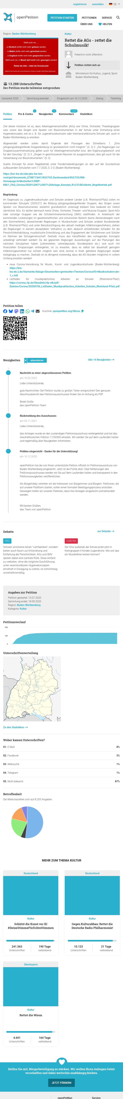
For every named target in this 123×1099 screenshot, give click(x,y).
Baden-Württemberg (24, 33)
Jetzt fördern (61, 1082)
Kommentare (66, 112)
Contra (71, 540)
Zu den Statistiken (14, 727)
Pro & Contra (25, 112)
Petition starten (62, 17)
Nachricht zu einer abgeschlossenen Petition (45, 372)
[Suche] (118, 17)
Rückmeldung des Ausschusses (38, 415)
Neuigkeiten (46, 112)
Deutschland (31, 873)
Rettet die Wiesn (31, 1015)
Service (107, 17)
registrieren (80, 4)
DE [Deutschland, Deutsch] (113, 4)
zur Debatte (104, 531)
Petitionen (89, 17)
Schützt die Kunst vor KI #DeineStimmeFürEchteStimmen (31, 926)
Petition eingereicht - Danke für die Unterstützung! (49, 451)
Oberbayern (31, 964)
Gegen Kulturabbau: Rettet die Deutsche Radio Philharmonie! (92, 926)
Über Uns (86, 24)
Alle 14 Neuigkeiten (99, 359)
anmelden (98, 4)
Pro (7, 540)
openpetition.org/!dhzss (68, 311)
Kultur (68, 33)
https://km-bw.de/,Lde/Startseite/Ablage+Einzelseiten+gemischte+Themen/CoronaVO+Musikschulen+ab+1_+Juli (64, 272)
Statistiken (86, 114)
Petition (7, 114)
